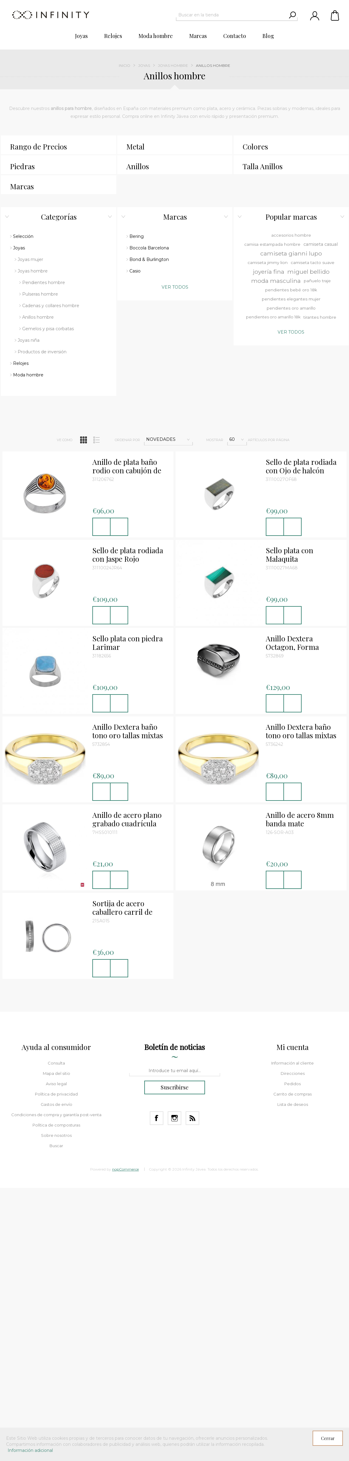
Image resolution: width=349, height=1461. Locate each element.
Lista (96, 270)
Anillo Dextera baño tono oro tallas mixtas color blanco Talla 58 (301, 561)
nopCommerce (125, 999)
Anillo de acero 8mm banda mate (300, 649)
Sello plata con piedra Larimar (127, 473)
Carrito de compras (335, 15)
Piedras (22, 166)
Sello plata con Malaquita (289, 385)
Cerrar (328, 1438)
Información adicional (30, 1450)
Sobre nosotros (56, 965)
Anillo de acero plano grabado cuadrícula (127, 649)
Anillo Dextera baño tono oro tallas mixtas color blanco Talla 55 (127, 561)
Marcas (22, 186)
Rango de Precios (38, 146)
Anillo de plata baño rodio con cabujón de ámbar (126, 296)
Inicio (124, 65)
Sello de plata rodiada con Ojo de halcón (301, 296)
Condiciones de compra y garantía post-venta (56, 944)
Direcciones (293, 903)
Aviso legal (56, 913)
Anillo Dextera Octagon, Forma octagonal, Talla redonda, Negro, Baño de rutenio (302, 473)
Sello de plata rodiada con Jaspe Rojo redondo (127, 385)
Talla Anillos (262, 166)
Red (83, 270)
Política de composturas (56, 955)
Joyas (144, 65)
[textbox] (231, 14)
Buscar (56, 975)
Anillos (137, 166)
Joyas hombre (173, 65)
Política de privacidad (56, 924)
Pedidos (292, 913)
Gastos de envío (56, 934)
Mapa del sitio (56, 903)
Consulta (56, 893)
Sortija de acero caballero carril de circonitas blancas (122, 738)
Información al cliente (292, 893)
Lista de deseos (292, 934)
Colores (255, 146)
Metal (135, 146)
